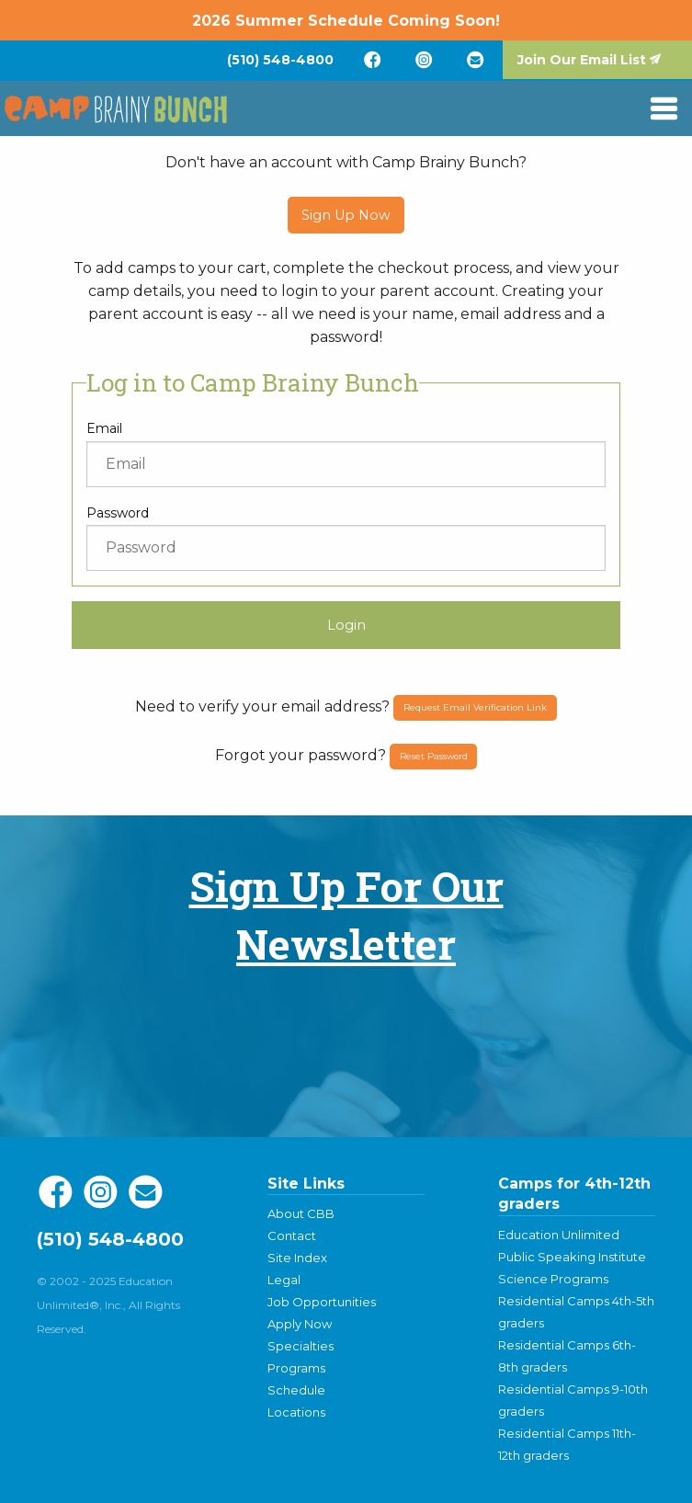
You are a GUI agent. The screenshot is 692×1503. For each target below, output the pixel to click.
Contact (291, 1235)
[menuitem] (280, 59)
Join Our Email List (581, 59)
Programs (296, 1368)
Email (104, 428)
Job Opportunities (321, 1301)
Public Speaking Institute (572, 1256)
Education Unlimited (558, 1234)
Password (117, 513)
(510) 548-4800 (280, 59)
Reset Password (434, 756)
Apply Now (299, 1323)
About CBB (301, 1213)
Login (346, 625)
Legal (284, 1279)
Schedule (296, 1390)
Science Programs (553, 1278)
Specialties (300, 1345)
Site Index (297, 1257)
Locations (296, 1412)
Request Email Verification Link (475, 707)
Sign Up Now (346, 215)
